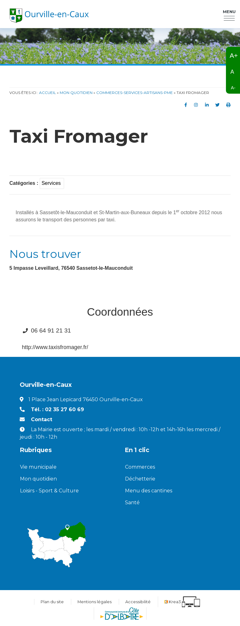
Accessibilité (138, 601)
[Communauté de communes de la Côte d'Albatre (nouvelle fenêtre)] (121, 613)
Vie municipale (38, 467)
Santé (132, 502)
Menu (229, 12)
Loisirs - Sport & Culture (49, 491)
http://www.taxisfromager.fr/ (55, 347)
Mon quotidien (38, 479)
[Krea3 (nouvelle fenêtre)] (182, 601)
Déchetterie (140, 479)
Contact (41, 419)
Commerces (140, 467)
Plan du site (52, 601)
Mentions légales (95, 601)
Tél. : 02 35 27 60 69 (57, 409)
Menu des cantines (148, 491)
